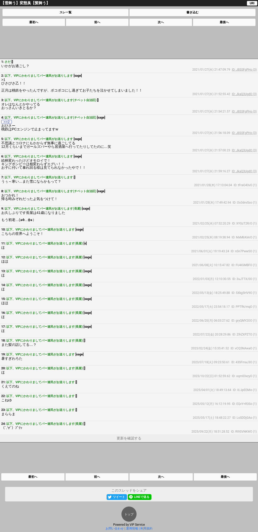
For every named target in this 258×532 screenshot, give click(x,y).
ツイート (119, 497)
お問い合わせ (115, 528)
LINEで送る (141, 497)
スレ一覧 (65, 12)
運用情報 (132, 528)
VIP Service (137, 524)
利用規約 (146, 528)
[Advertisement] (128, 42)
